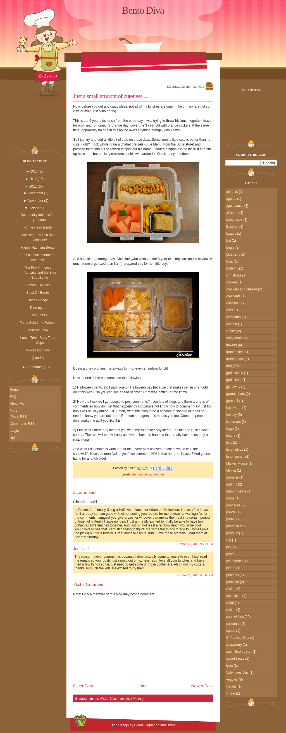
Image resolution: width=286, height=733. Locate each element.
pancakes (233, 505)
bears (230, 247)
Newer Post (202, 685)
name (143, 474)
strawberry (234, 645)
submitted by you (239, 652)
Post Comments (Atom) (122, 698)
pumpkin (232, 582)
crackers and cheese (241, 289)
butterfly (232, 268)
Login (15, 431)
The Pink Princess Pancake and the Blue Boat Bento (39, 273)
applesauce (234, 206)
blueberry (233, 254)
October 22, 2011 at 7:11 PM (195, 544)
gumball (232, 401)
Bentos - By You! (37, 285)
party (230, 519)
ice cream (233, 422)
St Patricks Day (237, 638)
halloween (233, 408)
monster (232, 477)
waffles (231, 686)
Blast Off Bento (38, 293)
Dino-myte (38, 308)
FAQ (13, 397)
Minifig (231, 470)
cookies (232, 282)
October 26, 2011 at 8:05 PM (195, 575)
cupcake (232, 303)
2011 (33, 186)
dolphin (231, 324)
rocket (230, 610)
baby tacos (234, 220)
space (230, 631)
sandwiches (157, 474)
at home (232, 213)
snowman (233, 624)
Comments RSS (23, 424)
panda (230, 512)
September (35, 367)
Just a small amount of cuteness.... (110, 96)
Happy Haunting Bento (38, 247)
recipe (230, 589)
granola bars (235, 394)
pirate (230, 554)
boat (229, 261)
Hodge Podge (37, 300)
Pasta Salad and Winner (38, 323)
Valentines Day (237, 672)
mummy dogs (236, 491)
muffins (231, 484)
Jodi (76, 549)
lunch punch (235, 456)
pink (229, 547)
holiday (231, 415)
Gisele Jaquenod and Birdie (154, 725)
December (35, 193)
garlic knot (234, 380)
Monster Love (38, 330)
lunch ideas (234, 450)
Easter (231, 331)
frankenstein (235, 352)
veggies (232, 679)
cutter (230, 310)
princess (232, 575)
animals (232, 192)
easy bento (234, 338)
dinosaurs (233, 317)
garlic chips (234, 373)
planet (230, 568)
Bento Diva (143, 10)
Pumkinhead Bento (37, 227)
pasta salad (234, 526)
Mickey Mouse (237, 463)
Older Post (83, 685)
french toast (235, 359)
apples (231, 199)
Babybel (232, 227)
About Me (17, 404)
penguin (232, 533)
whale (230, 693)
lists (229, 443)
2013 (34, 171)
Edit (13, 438)
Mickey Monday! (38, 350)
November (35, 201)
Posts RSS (19, 417)
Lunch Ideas (37, 315)
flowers (231, 345)
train (229, 666)
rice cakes (233, 596)
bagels (231, 234)
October (35, 208)
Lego (230, 429)
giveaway (233, 387)
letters (230, 436)
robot (230, 603)
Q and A (38, 358)
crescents (233, 296)
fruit (134, 474)
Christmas (233, 275)
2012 (33, 179)
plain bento (234, 561)
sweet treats (235, 659)
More (13, 410)
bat (228, 240)
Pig (228, 540)
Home (14, 390)
